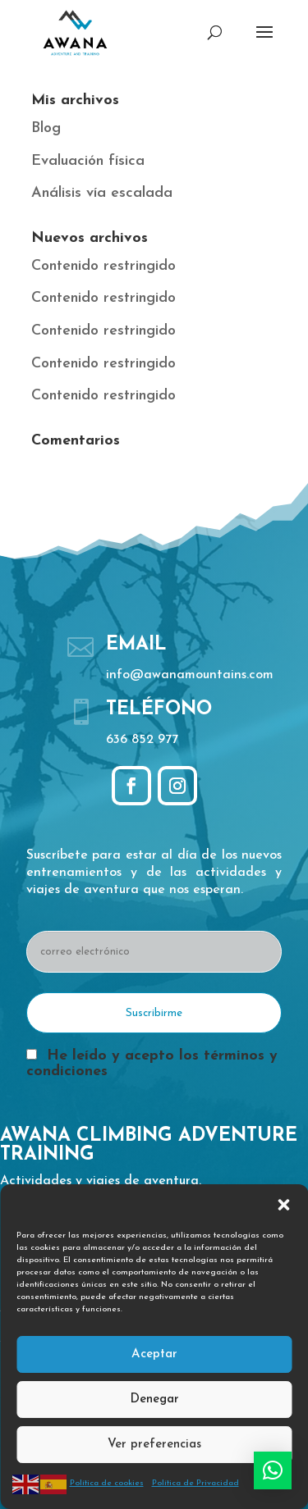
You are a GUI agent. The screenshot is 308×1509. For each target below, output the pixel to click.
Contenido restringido (103, 266)
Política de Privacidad (195, 1483)
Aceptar (154, 1354)
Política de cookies (107, 1483)
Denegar (154, 1399)
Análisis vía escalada (101, 193)
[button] (283, 1205)
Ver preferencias (154, 1444)
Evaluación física (88, 161)
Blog (46, 128)
